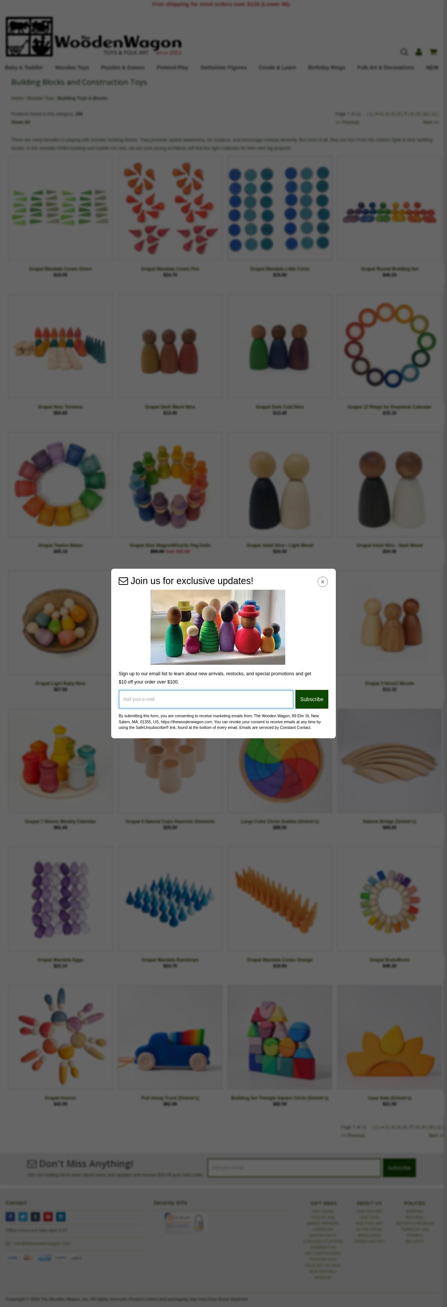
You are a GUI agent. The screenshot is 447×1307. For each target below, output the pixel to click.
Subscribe (311, 699)
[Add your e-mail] (206, 699)
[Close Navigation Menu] (322, 581)
